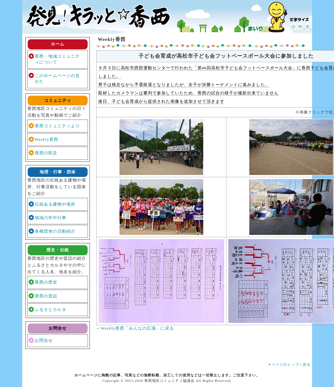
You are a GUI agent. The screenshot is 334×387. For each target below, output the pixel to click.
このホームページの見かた (57, 78)
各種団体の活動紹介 (55, 231)
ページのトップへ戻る (291, 364)
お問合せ (44, 340)
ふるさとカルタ (50, 309)
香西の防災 (46, 152)
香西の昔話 (46, 296)
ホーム (57, 44)
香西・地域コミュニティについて (57, 59)
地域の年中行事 (50, 217)
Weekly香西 (46, 139)
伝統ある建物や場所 (55, 204)
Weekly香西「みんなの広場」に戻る (137, 328)
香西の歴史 (46, 282)
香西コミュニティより (57, 125)
